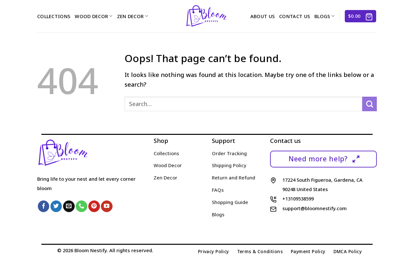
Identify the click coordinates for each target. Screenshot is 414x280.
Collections (53, 16)
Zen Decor (132, 16)
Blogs (324, 16)
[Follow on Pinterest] (94, 206)
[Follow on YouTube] (107, 206)
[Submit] (369, 104)
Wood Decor (93, 16)
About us (262, 16)
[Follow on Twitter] (56, 206)
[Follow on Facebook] (43, 206)
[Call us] (81, 206)
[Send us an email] (69, 206)
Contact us (294, 16)
